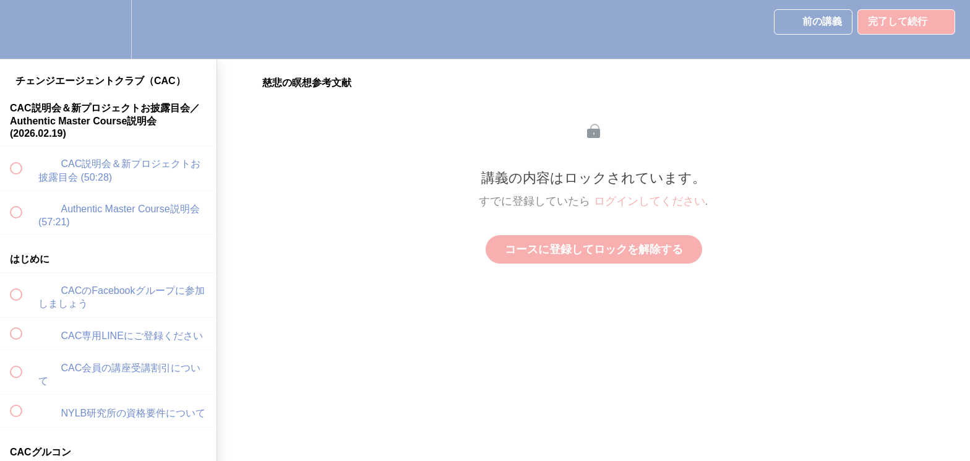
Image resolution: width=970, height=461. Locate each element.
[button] (23, 29)
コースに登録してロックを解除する (594, 249)
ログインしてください (649, 201)
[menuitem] (108, 29)
